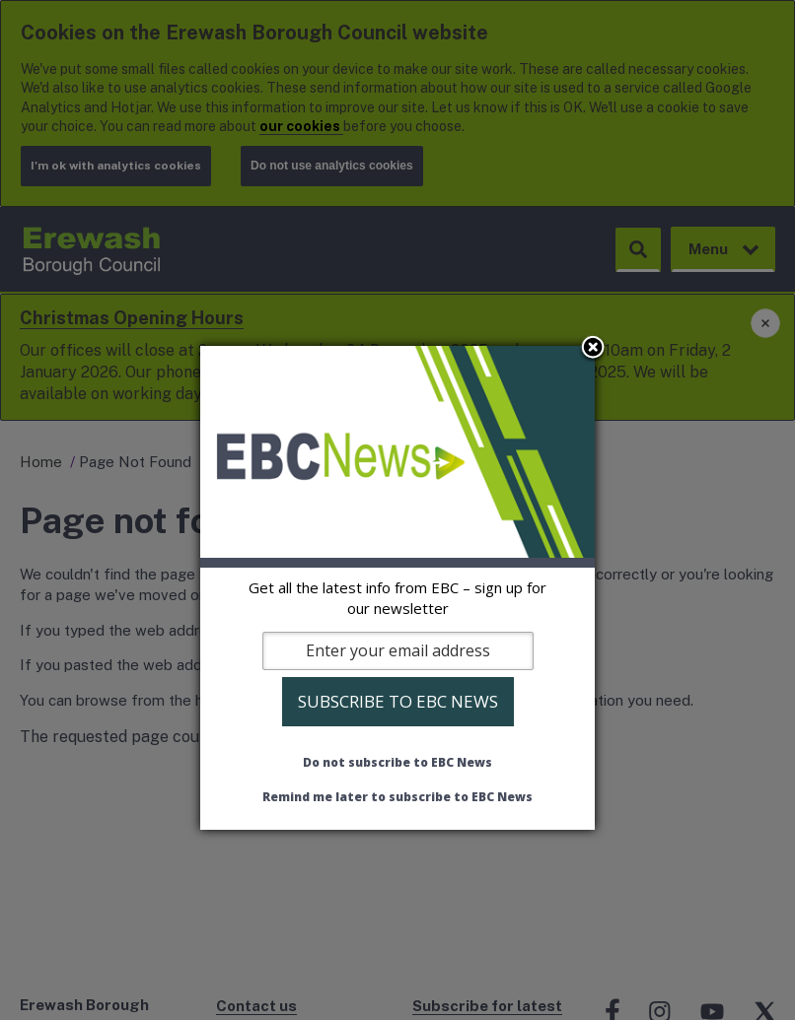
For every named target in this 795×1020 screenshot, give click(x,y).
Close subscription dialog (593, 349)
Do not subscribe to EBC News (397, 762)
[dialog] (397, 587)
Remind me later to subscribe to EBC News (397, 796)
